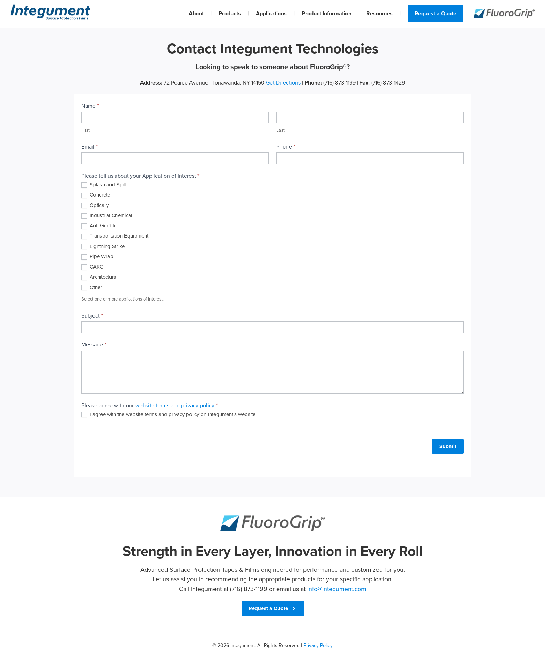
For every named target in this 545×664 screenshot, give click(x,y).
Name (90, 106)
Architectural (99, 277)
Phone (285, 147)
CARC (92, 267)
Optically (95, 205)
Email (89, 147)
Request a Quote (435, 13)
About (196, 13)
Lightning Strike (103, 246)
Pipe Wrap (97, 256)
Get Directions (283, 83)
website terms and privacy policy (174, 405)
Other (91, 287)
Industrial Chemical (106, 215)
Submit (447, 446)
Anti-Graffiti (98, 226)
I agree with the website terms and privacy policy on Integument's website (168, 414)
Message (93, 345)
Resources (379, 13)
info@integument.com (336, 588)
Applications (271, 13)
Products (230, 13)
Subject (92, 316)
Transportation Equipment (114, 236)
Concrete (95, 195)
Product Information (326, 13)
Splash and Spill (103, 185)
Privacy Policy (318, 645)
